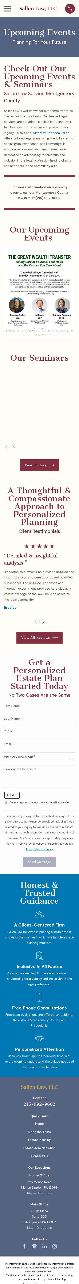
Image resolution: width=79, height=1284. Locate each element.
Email (7, 744)
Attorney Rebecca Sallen (51, 133)
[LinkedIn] (44, 1246)
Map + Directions (39, 1193)
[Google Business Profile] (34, 1246)
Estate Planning (39, 1140)
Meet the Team (39, 1132)
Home (39, 1124)
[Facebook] (24, 1246)
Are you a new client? (19, 756)
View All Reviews (39, 637)
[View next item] (14, 448)
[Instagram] (54, 1246)
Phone (8, 731)
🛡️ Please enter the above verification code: (37, 802)
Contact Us (39, 1156)
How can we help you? (20, 769)
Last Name (12, 718)
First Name (12, 706)
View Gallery (40, 465)
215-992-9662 (39, 1104)
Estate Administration (39, 1148)
